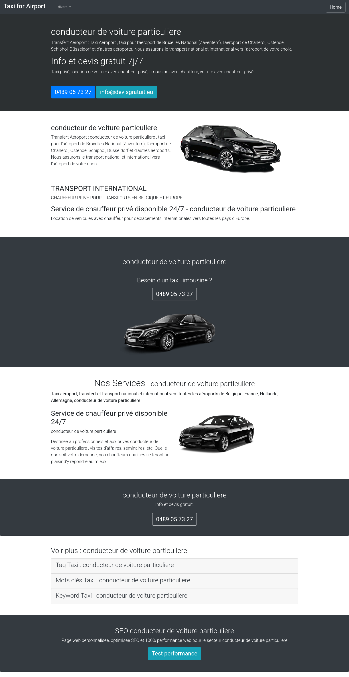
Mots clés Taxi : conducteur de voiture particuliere (123, 580)
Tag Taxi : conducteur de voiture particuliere (115, 565)
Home (336, 7)
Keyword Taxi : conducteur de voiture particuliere (121, 595)
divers (63, 7)
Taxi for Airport (24, 6)
